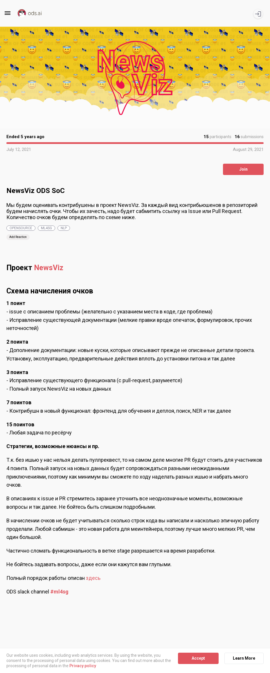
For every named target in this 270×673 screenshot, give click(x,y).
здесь (93, 578)
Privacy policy (82, 666)
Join (243, 169)
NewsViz (49, 268)
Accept (198, 658)
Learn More (244, 658)
